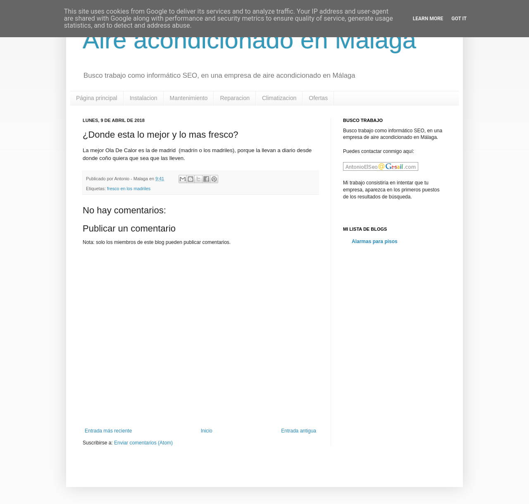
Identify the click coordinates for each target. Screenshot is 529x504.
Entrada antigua (298, 431)
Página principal (96, 98)
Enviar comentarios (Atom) (143, 443)
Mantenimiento (189, 98)
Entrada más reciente (108, 431)
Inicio (206, 431)
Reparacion (235, 98)
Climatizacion (279, 98)
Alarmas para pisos (375, 241)
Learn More (428, 18)
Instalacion (143, 98)
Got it (459, 18)
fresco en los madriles (128, 188)
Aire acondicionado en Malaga (249, 40)
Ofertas (318, 98)
